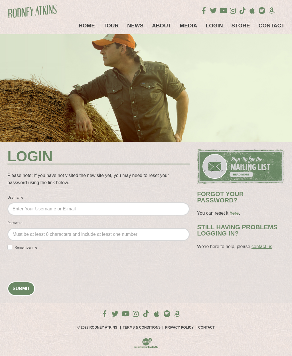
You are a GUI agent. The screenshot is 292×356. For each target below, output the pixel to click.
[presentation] (50, 267)
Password (15, 223)
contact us (262, 246)
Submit (21, 288)
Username (15, 198)
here (234, 213)
